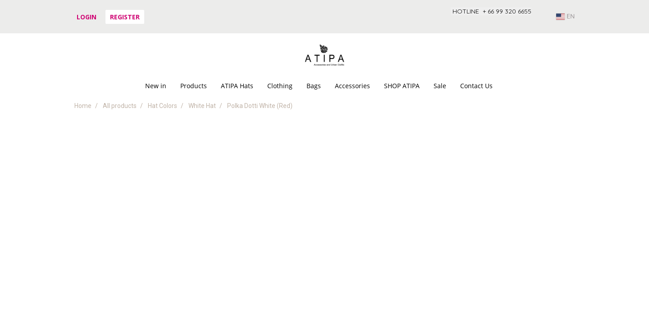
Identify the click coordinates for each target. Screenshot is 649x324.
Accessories (352, 85)
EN (565, 17)
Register (125, 17)
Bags (313, 85)
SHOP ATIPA (402, 85)
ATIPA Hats (237, 85)
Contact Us (476, 85)
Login (86, 17)
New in (155, 85)
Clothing (280, 85)
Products (193, 85)
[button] (507, 86)
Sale (440, 85)
